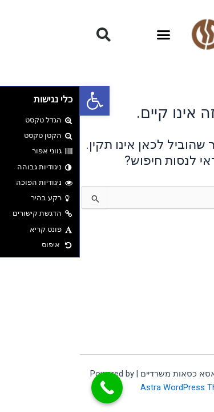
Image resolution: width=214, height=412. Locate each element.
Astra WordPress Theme (107, 387)
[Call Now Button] (27, 387)
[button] (15, 101)
